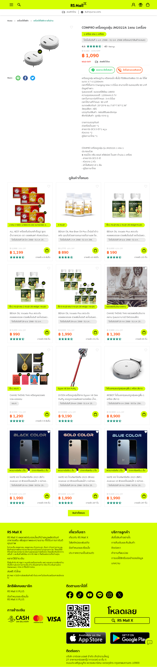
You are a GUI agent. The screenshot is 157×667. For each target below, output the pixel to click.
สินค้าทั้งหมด (78, 513)
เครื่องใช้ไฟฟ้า (23, 20)
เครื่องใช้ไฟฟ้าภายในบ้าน (43, 20)
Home (9, 20)
